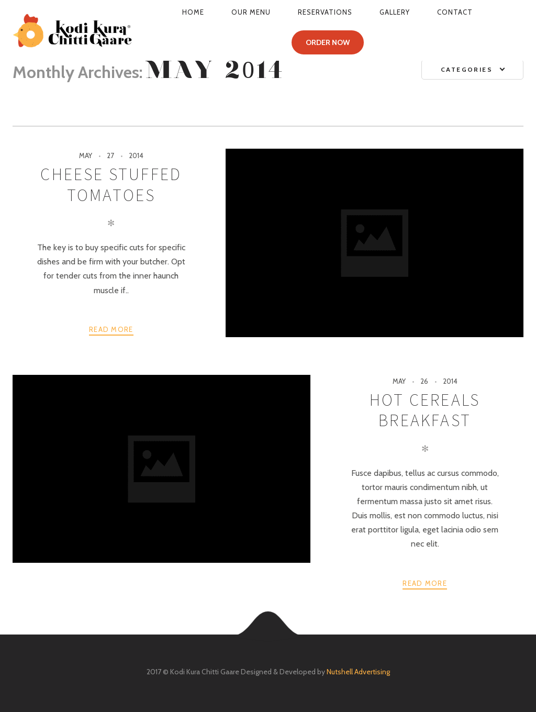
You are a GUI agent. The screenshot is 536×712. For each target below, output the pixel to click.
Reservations (325, 12)
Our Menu (251, 12)
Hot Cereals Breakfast (425, 410)
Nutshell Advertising (358, 671)
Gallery (394, 12)
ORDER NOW (328, 42)
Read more (111, 329)
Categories (467, 69)
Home (193, 12)
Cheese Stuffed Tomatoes (111, 184)
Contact (455, 12)
